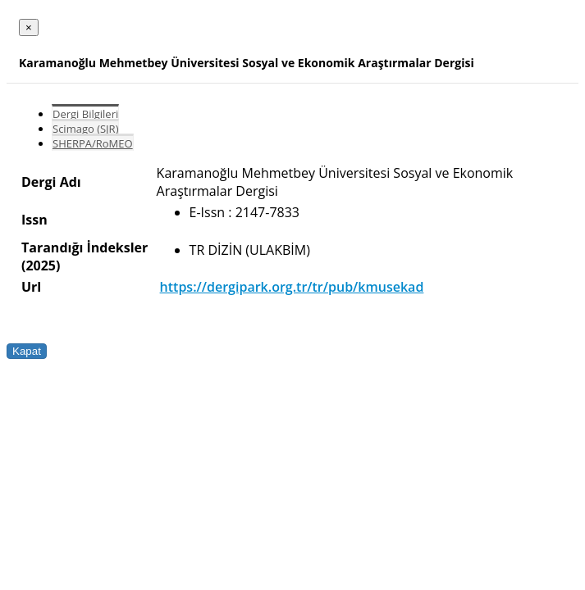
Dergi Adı (51, 182)
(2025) (40, 265)
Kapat (26, 351)
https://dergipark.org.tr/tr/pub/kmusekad (292, 287)
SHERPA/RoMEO (93, 143)
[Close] (29, 27)
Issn (34, 220)
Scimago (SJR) (85, 128)
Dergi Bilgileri (85, 114)
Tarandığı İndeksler (84, 247)
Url (31, 287)
